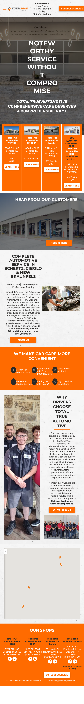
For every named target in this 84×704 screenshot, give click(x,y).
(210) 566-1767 (31, 158)
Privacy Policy (53, 681)
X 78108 (13, 152)
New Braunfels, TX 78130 (52, 153)
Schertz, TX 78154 (32, 152)
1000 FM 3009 (31, 148)
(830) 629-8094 (51, 162)
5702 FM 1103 (12, 148)
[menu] (5, 9)
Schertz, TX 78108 (12, 651)
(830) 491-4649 (71, 178)
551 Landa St (51, 148)
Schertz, (10, 151)
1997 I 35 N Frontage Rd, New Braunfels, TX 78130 (72, 650)
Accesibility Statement (67, 681)
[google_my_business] (14, 659)
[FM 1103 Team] (53, 527)
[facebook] (10, 659)
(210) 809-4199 (11, 160)
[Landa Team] (70, 527)
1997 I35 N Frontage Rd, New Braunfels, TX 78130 (72, 168)
